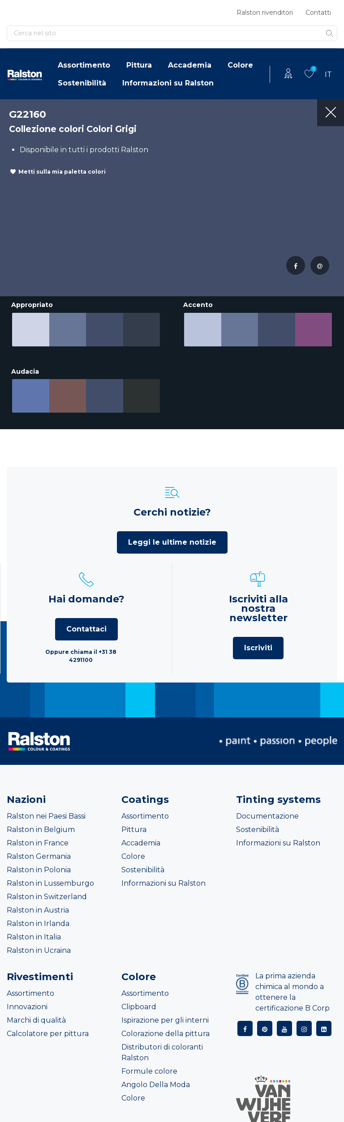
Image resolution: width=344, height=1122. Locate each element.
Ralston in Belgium (41, 823)
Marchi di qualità (36, 1013)
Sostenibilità (82, 83)
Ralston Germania (39, 849)
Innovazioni (27, 1000)
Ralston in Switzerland (47, 890)
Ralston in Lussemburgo (50, 876)
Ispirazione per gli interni (165, 1013)
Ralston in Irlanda (38, 917)
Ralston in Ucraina (39, 943)
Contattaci (86, 622)
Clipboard (138, 1000)
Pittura (139, 65)
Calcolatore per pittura (48, 1027)
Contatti (318, 13)
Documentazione (267, 809)
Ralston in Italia (34, 930)
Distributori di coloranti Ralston (162, 1045)
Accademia (189, 65)
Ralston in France (38, 836)
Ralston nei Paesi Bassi (46, 809)
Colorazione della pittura (165, 1027)
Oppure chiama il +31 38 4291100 (80, 649)
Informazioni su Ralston (168, 83)
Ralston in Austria (38, 903)
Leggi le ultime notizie (172, 535)
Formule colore (149, 1064)
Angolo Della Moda (155, 1078)
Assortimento (84, 65)
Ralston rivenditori (264, 13)
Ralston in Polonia (39, 863)
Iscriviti (258, 641)
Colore (240, 65)
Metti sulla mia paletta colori (62, 171)
